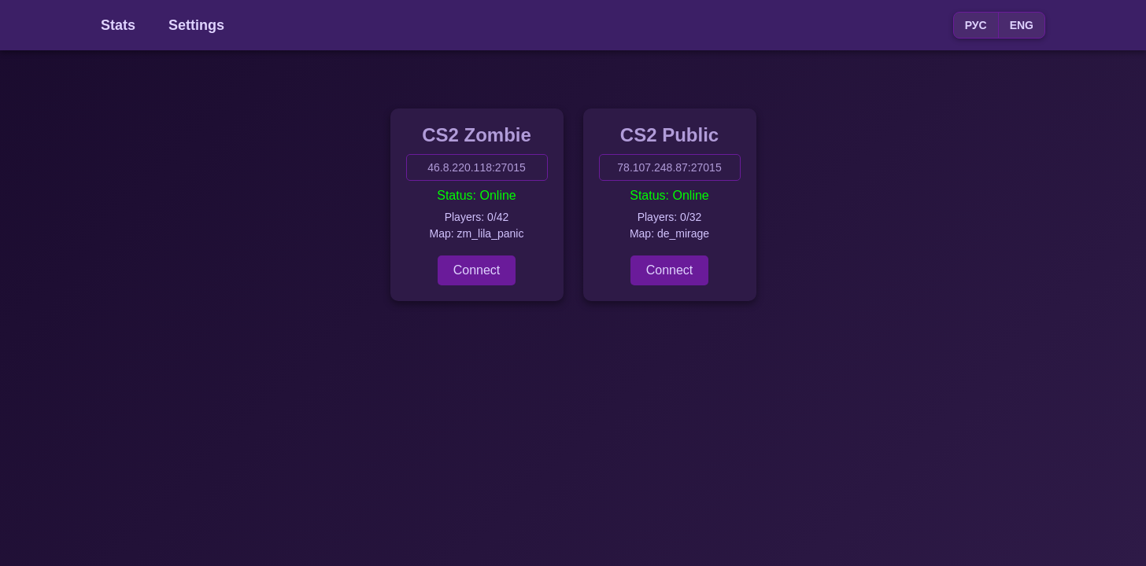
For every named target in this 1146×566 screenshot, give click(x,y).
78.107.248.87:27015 (669, 167)
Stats (118, 25)
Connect (477, 270)
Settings (196, 25)
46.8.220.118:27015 (476, 167)
